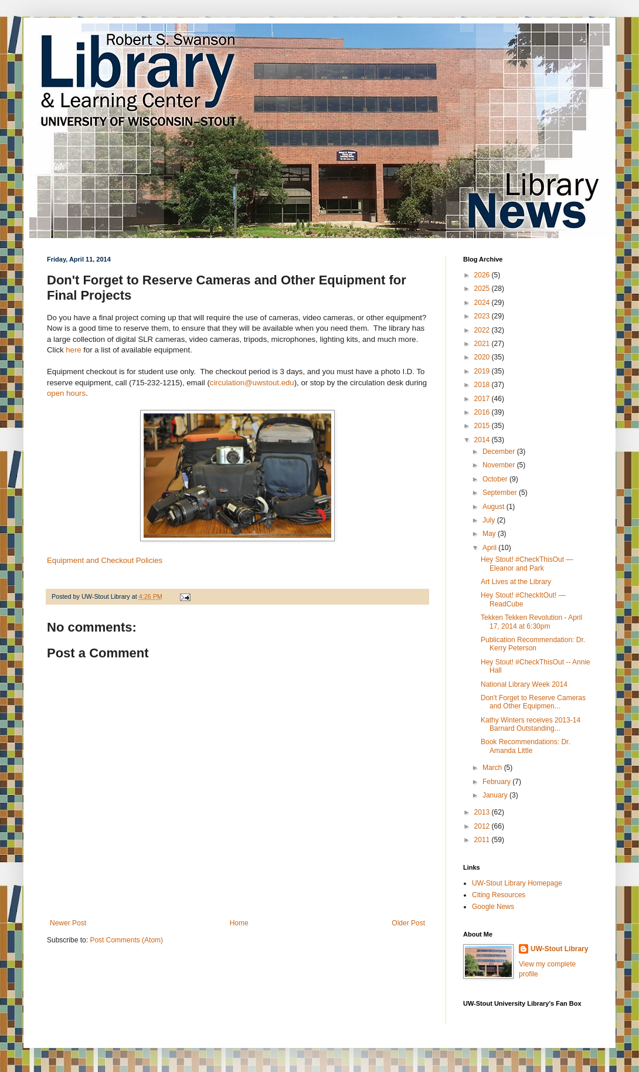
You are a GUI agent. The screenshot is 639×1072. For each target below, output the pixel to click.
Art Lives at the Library (516, 582)
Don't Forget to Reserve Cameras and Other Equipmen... (533, 702)
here (74, 349)
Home (239, 923)
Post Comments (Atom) (126, 940)
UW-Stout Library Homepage (517, 883)
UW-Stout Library (559, 949)
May (490, 534)
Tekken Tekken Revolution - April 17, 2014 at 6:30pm (531, 621)
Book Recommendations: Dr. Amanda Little (525, 746)
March (493, 768)
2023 (483, 316)
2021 (483, 344)
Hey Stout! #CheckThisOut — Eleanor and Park (527, 563)
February (497, 782)
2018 (483, 385)
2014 (483, 440)
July (489, 520)
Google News (493, 907)
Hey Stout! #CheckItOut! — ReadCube (523, 599)
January (495, 795)
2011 (483, 840)
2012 (483, 826)
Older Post (408, 923)
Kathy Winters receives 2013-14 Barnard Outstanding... (530, 724)
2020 (483, 357)
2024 (483, 302)
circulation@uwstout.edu (252, 382)
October (495, 479)
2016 (483, 412)
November (499, 465)
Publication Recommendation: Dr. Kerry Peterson (533, 644)
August (494, 507)
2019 (483, 371)
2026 (483, 275)
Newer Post (68, 923)
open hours (66, 393)
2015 (483, 426)
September (500, 492)
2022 (483, 330)
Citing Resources (498, 895)
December (499, 451)
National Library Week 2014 (524, 684)
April (490, 548)
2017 (483, 399)
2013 (483, 812)
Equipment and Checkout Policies (104, 560)
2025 (483, 288)
